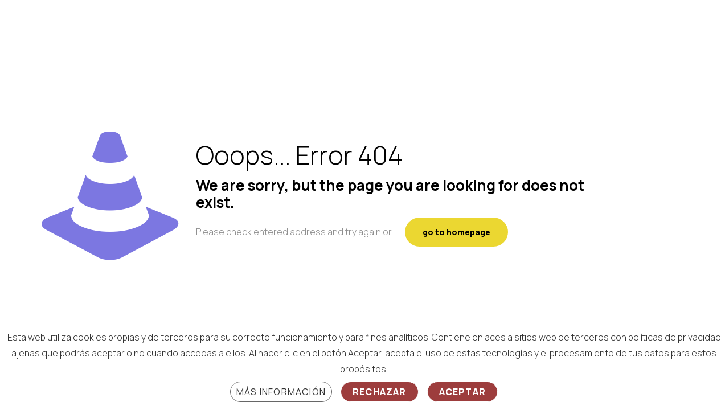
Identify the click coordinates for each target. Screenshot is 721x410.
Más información (281, 392)
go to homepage (456, 232)
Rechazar (380, 392)
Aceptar (462, 392)
